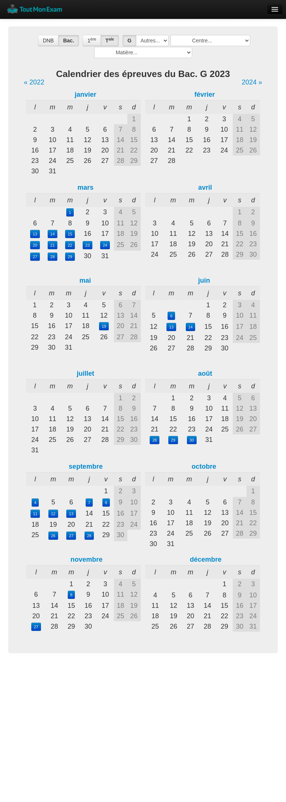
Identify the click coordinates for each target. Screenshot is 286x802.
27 (35, 256)
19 (104, 326)
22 (70, 245)
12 (53, 513)
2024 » (252, 82)
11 (35, 513)
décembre (206, 559)
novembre (86, 559)
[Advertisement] (143, 716)
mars (85, 187)
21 (52, 245)
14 (52, 234)
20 (35, 245)
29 (70, 256)
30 (192, 440)
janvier (85, 94)
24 (105, 245)
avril (205, 187)
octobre (203, 466)
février (204, 94)
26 (53, 535)
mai (85, 280)
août (205, 373)
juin (204, 280)
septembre (86, 466)
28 (52, 256)
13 (35, 234)
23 (87, 245)
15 (70, 234)
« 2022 (34, 82)
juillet (85, 373)
